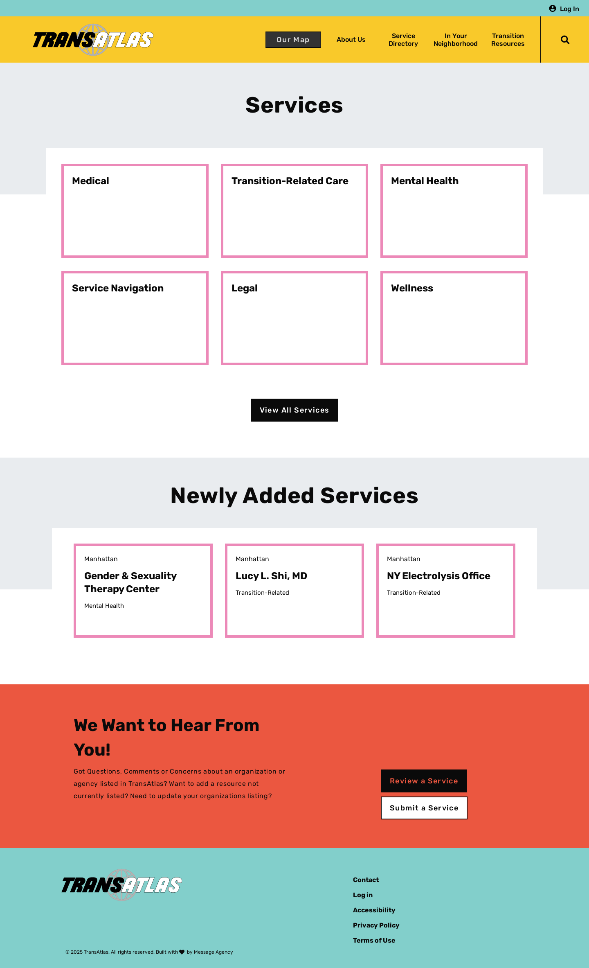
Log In (569, 8)
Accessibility (374, 910)
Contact (366, 880)
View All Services (295, 410)
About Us (351, 39)
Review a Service (424, 780)
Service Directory (403, 39)
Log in (363, 895)
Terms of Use (374, 940)
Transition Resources (508, 39)
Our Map (293, 39)
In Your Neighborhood (456, 39)
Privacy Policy (376, 925)
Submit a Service (424, 807)
